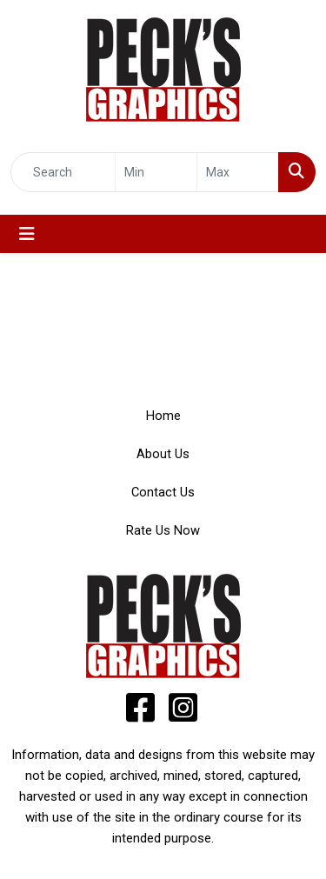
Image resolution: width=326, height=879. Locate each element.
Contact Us (163, 492)
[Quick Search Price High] (237, 172)
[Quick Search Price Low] (156, 172)
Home (163, 415)
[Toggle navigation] (27, 234)
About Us (163, 454)
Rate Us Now (163, 530)
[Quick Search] (63, 172)
